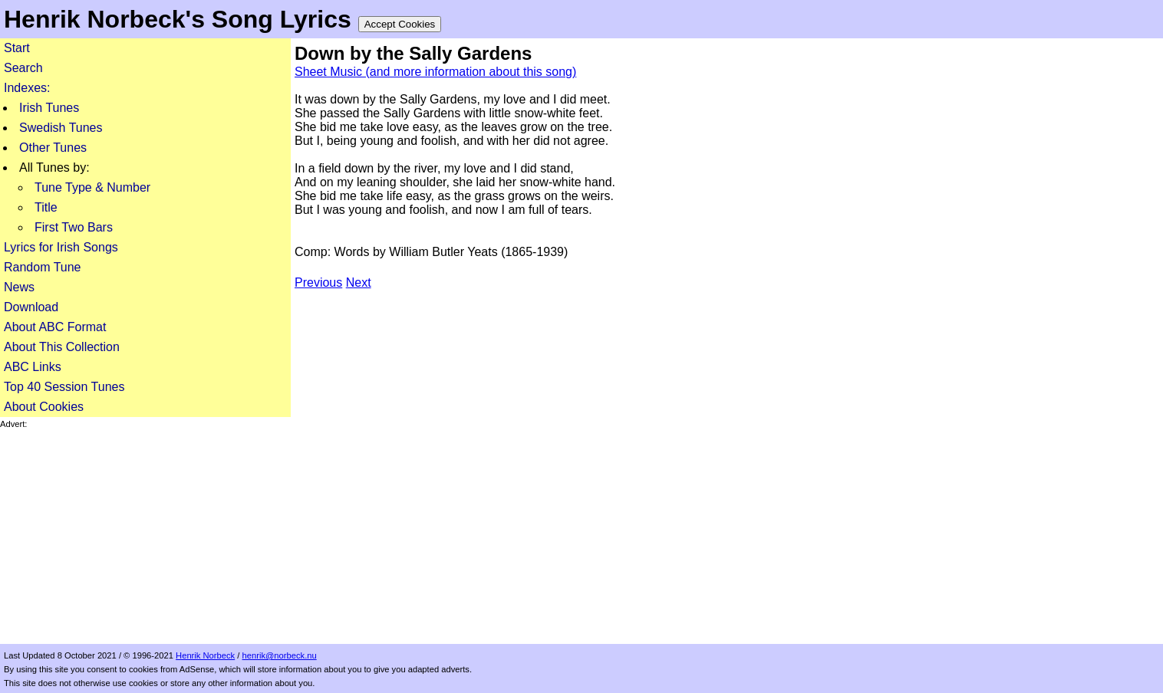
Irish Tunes (49, 107)
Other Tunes (53, 147)
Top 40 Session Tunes (64, 386)
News (19, 287)
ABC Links (32, 366)
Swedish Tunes (61, 127)
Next (358, 282)
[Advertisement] (145, 536)
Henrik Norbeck (205, 655)
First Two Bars (74, 227)
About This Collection (62, 346)
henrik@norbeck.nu (279, 655)
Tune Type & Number (92, 187)
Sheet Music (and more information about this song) (435, 71)
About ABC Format (55, 326)
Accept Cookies (400, 24)
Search (23, 67)
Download (31, 307)
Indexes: (27, 87)
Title (46, 207)
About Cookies (44, 406)
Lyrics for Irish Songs (61, 247)
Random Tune (42, 267)
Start (17, 47)
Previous (318, 282)
